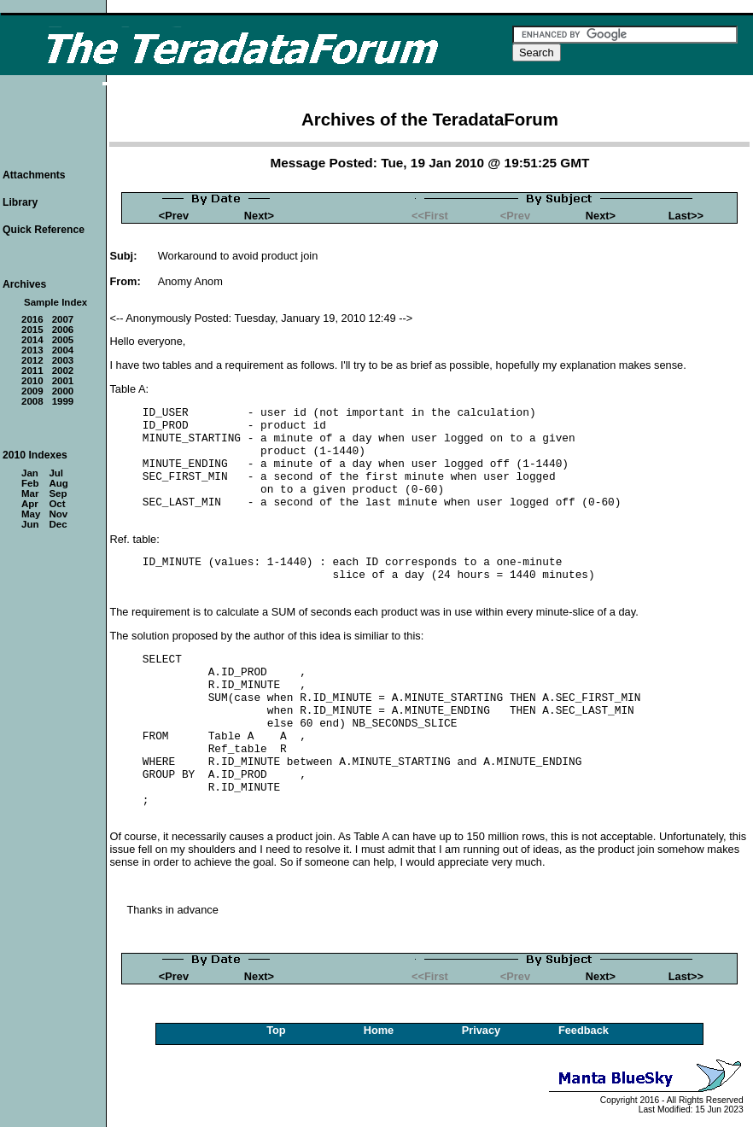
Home (379, 1030)
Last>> (685, 215)
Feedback (583, 1030)
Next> (259, 215)
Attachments (34, 175)
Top (276, 1030)
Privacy (481, 1030)
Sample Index (55, 302)
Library (20, 202)
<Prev (174, 215)
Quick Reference (44, 230)
